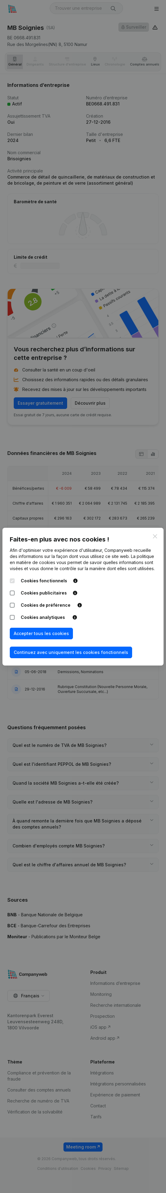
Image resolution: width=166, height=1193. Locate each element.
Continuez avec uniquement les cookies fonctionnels (71, 652)
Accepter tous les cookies (41, 633)
